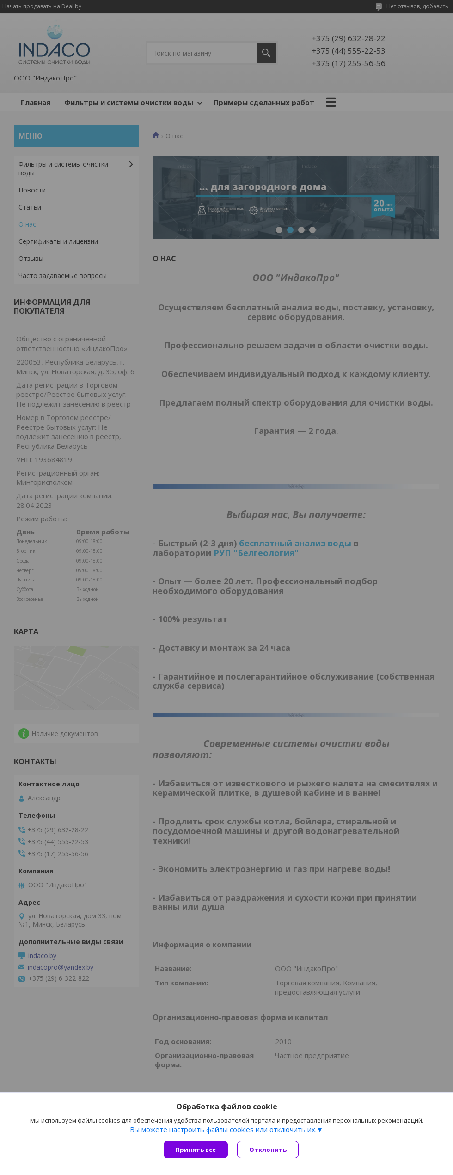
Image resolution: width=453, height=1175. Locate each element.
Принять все (196, 1149)
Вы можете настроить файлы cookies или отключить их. (223, 1129)
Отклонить (268, 1149)
